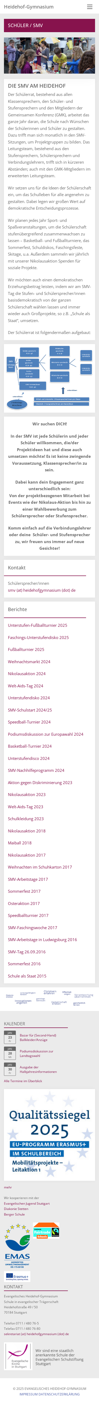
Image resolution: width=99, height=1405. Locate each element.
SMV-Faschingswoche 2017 (32, 927)
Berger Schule (14, 1214)
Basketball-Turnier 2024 (30, 746)
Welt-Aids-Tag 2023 (25, 806)
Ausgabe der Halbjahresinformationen (38, 1069)
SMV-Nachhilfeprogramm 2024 (36, 770)
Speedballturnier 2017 (28, 915)
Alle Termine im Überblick (23, 1081)
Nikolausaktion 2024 (27, 673)
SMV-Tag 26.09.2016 (27, 951)
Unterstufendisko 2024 (29, 697)
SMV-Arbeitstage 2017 (28, 879)
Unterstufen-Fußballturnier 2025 (37, 625)
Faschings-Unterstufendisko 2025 (38, 637)
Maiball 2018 (20, 842)
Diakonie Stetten (16, 1209)
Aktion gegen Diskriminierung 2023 (40, 782)
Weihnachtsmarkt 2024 (29, 661)
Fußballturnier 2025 (26, 649)
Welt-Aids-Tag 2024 (25, 685)
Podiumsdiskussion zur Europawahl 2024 (45, 734)
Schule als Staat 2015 (27, 976)
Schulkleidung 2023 (26, 818)
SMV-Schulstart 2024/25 (30, 710)
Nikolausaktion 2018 (27, 830)
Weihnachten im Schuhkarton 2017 (40, 867)
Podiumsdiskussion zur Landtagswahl (36, 1053)
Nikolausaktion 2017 (27, 855)
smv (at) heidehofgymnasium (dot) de (42, 590)
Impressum (29, 1394)
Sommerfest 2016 (24, 963)
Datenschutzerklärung (59, 1394)
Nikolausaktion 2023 (27, 794)
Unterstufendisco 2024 (29, 758)
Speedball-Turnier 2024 (29, 722)
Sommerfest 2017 (24, 891)
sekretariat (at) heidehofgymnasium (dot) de (36, 1334)
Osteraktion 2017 (24, 903)
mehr (8, 1187)
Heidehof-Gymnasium (29, 6)
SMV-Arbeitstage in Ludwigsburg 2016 (42, 939)
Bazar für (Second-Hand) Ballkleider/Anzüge (38, 1037)
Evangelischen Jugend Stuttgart (27, 1203)
